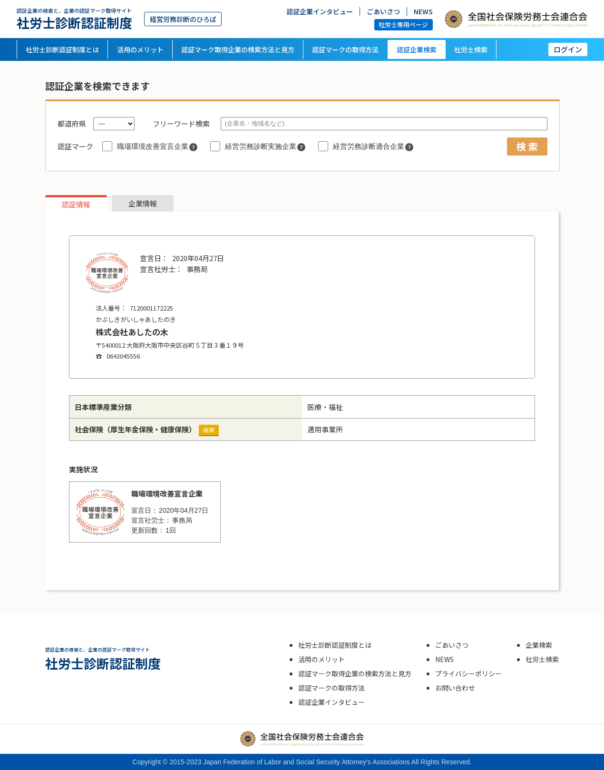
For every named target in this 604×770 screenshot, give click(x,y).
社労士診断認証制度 (74, 18)
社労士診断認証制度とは (62, 49)
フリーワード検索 (181, 123)
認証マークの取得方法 (345, 49)
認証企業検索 (417, 49)
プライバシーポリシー (468, 673)
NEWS (423, 11)
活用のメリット (140, 49)
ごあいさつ (383, 11)
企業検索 (539, 645)
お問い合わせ (455, 687)
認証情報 (76, 204)
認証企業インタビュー (319, 11)
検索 (208, 430)
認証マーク (75, 146)
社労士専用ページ (403, 24)
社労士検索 (470, 49)
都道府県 (72, 123)
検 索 (527, 146)
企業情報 (142, 203)
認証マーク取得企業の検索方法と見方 (237, 49)
